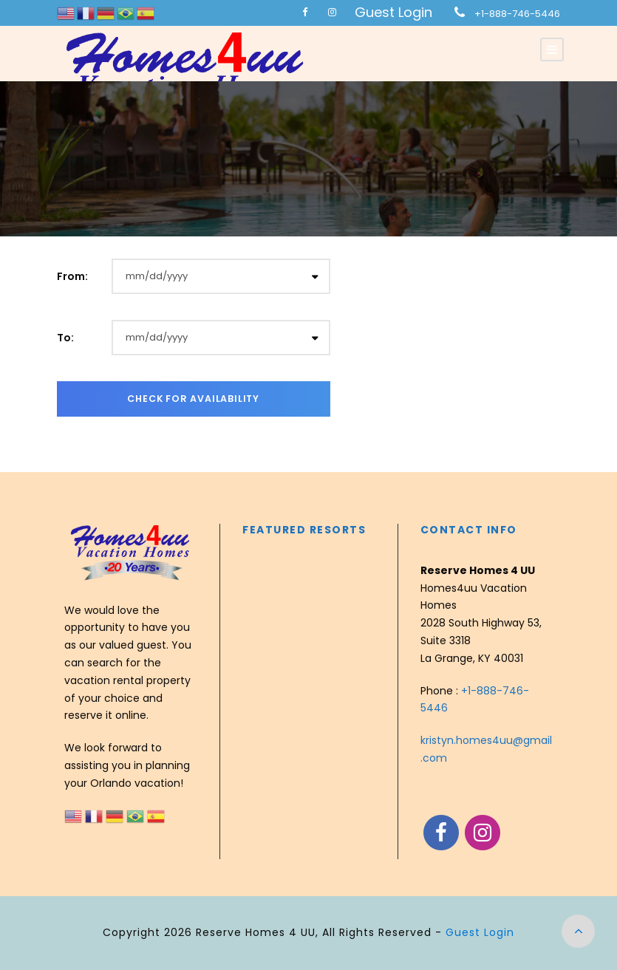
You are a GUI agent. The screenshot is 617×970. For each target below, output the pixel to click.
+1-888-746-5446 (517, 14)
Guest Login (393, 12)
